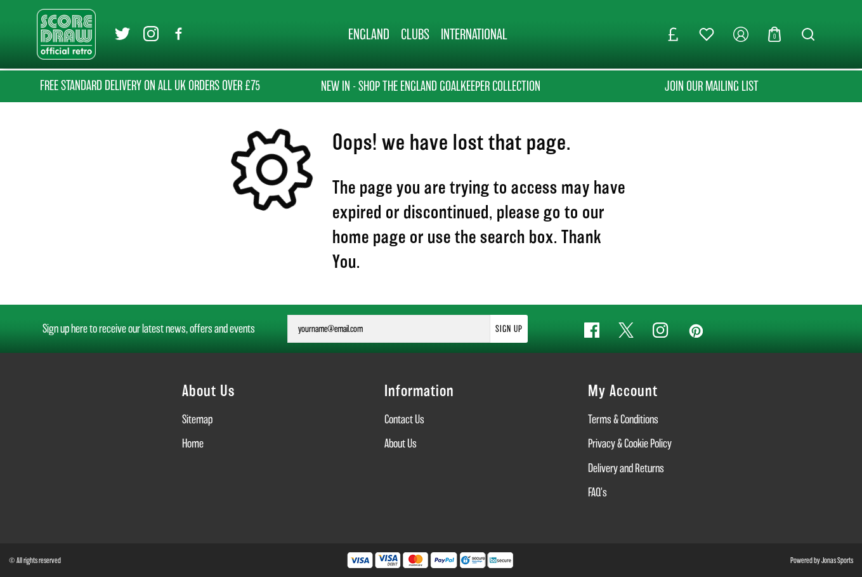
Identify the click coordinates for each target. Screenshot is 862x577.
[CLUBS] (415, 34)
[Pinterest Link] (695, 330)
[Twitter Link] (122, 34)
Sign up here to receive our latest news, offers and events (148, 328)
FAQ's (597, 492)
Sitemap (197, 419)
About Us (400, 443)
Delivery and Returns (626, 468)
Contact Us (404, 419)
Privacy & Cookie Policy (630, 443)
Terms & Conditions (623, 419)
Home (193, 443)
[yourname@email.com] (388, 329)
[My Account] (740, 34)
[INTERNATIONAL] (474, 34)
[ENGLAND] (369, 34)
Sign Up (509, 329)
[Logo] (66, 33)
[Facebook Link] (178, 34)
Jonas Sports (837, 560)
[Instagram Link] (151, 34)
